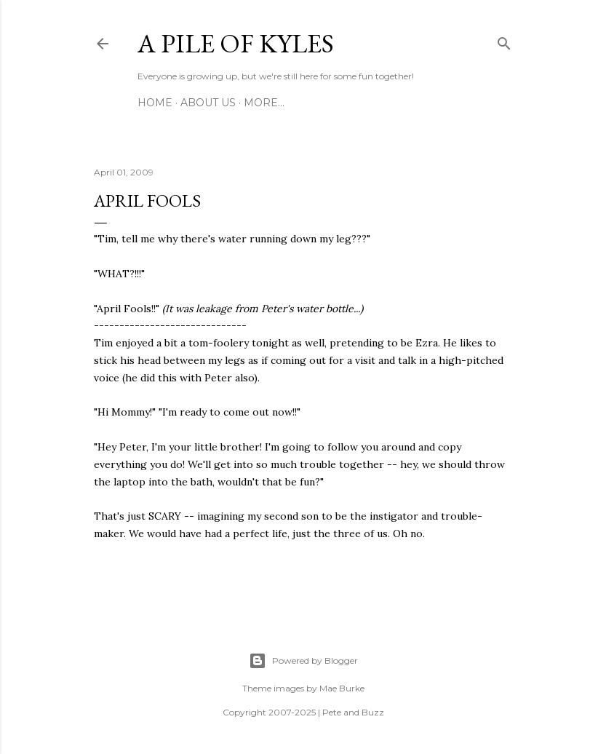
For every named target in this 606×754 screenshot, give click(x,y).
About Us (208, 102)
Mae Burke (341, 688)
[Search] (504, 40)
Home (154, 102)
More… (264, 102)
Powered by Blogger (303, 661)
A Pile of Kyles (235, 43)
